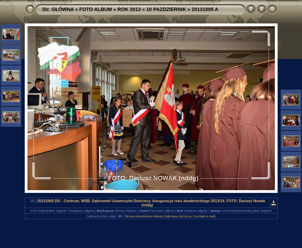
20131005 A (205, 9)
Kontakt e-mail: (205, 216)
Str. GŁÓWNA (58, 9)
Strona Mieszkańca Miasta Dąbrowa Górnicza (157, 216)
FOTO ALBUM (95, 9)
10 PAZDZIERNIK (166, 9)
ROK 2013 (129, 9)
